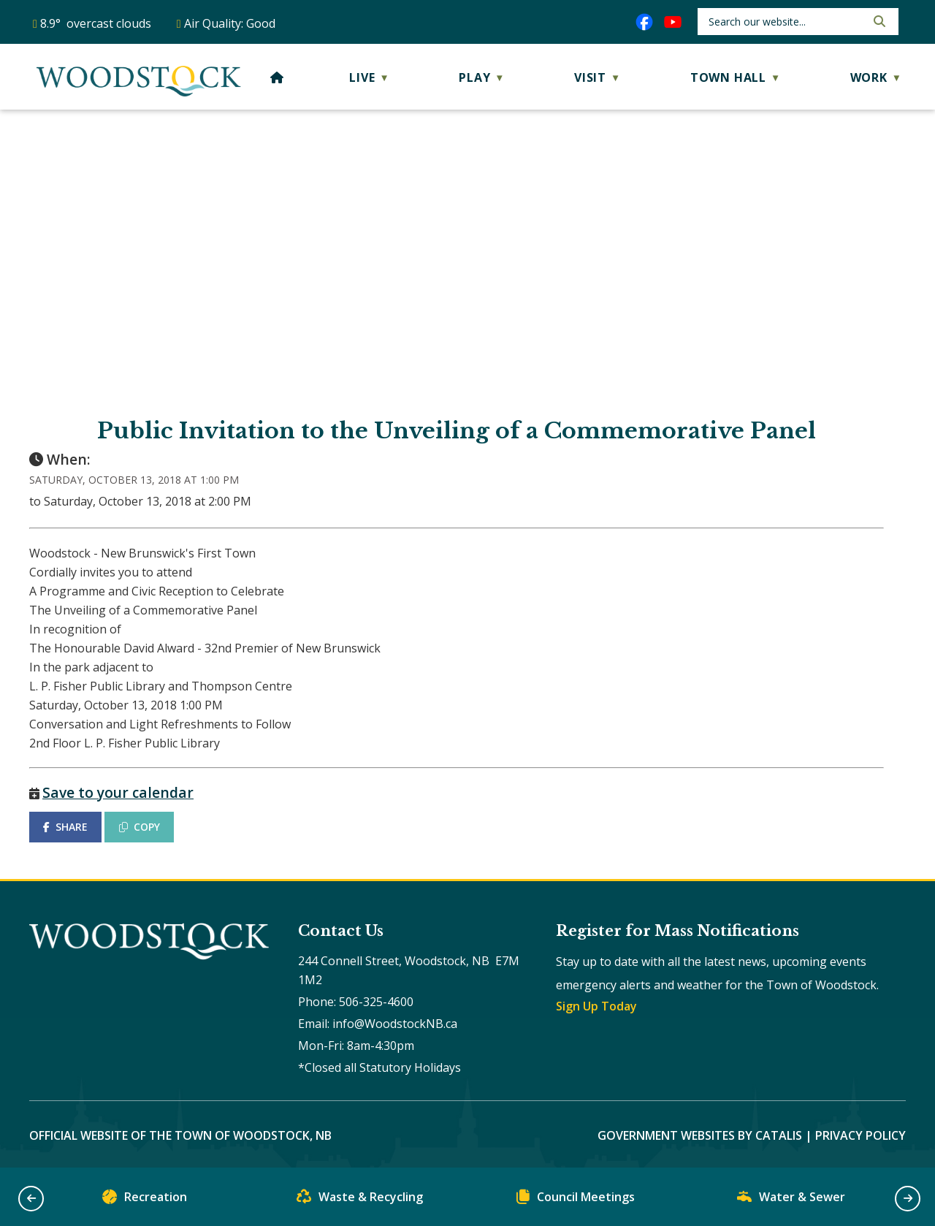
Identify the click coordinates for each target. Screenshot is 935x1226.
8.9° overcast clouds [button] (95, 23)
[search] (785, 21)
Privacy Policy (860, 1135)
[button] (878, 21)
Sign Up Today (596, 1006)
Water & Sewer (791, 1200)
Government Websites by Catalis (700, 1135)
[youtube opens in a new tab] (673, 22)
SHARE (65, 827)
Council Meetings (575, 1200)
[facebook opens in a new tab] (644, 22)
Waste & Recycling (360, 1200)
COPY (139, 827)
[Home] (277, 77)
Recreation (144, 1200)
